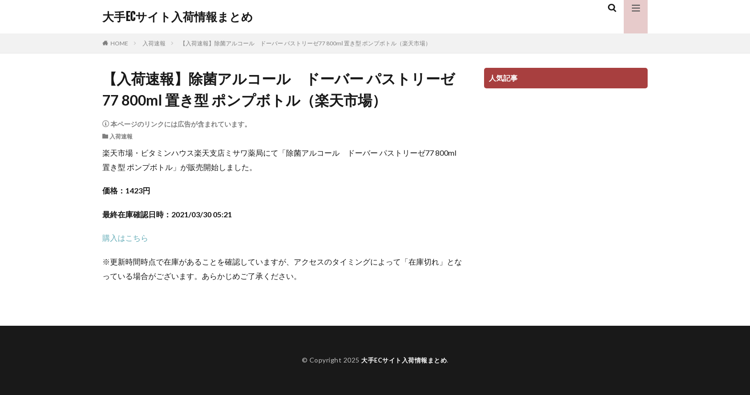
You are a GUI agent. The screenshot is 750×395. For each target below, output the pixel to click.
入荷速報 (154, 43)
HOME (119, 43)
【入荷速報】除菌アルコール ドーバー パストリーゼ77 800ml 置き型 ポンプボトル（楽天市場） (305, 43)
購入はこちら (125, 237)
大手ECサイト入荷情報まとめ (177, 16)
